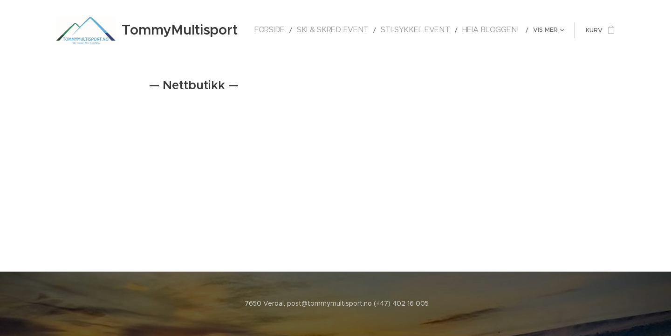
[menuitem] (303, 30)
